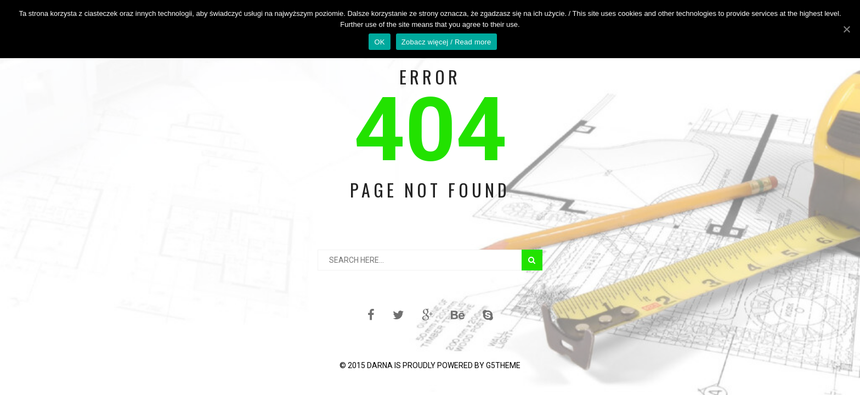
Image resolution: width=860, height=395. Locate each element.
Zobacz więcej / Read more (446, 42)
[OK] (846, 29)
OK (379, 42)
